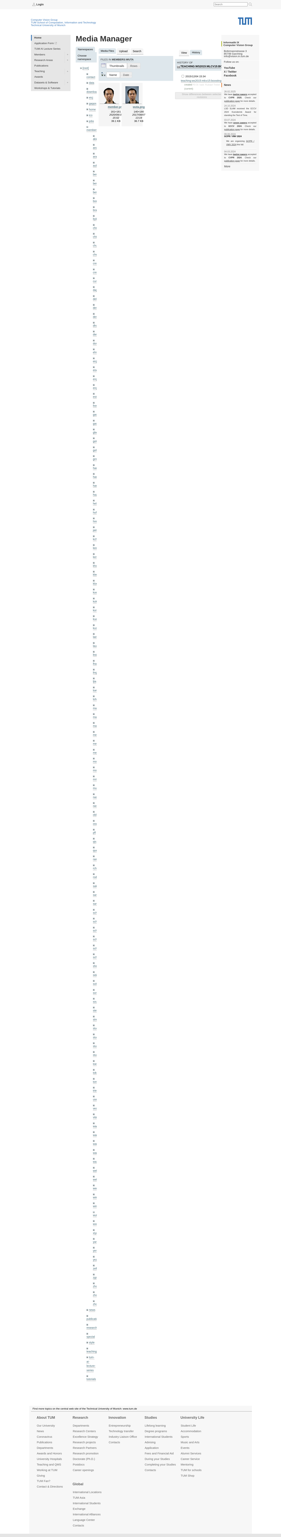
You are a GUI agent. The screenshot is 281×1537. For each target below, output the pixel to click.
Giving (41, 1475)
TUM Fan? (43, 1481)
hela (95, 495)
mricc (96, 765)
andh (96, 145)
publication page (231, 101)
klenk (96, 564)
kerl (95, 547)
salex (96, 870)
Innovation (117, 1418)
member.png (116, 106)
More (227, 166)
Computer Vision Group (44, 19)
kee (95, 538)
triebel (96, 1071)
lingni (96, 660)
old (94, 800)
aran (95, 154)
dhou (96, 320)
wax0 (96, 1140)
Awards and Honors (49, 1453)
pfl (94, 818)
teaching (91, 1327)
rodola (96, 861)
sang (95, 879)
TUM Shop (187, 1475)
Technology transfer (121, 1431)
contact (90, 76)
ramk (96, 844)
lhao (95, 652)
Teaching (39, 71)
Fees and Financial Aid (159, 1453)
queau (96, 835)
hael (95, 468)
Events (185, 1447)
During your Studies (157, 1458)
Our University (46, 1425)
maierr (96, 695)
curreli (96, 276)
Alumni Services (191, 1453)
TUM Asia (79, 1497)
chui (95, 241)
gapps (92, 102)
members (91, 128)
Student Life (188, 1425)
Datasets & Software (46, 82)
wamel (96, 1114)
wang (96, 1123)
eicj (91, 96)
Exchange (79, 1508)
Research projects (84, 1442)
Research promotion (86, 1453)
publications (93, 1295)
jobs (91, 119)
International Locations (87, 1492)
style (91, 1318)
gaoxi (96, 416)
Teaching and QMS (49, 1464)
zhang (96, 1263)
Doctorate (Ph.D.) (84, 1458)
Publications (41, 65)
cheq (95, 224)
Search (136, 50)
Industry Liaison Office (123, 1436)
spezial (90, 1312)
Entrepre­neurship (120, 1425)
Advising (150, 1442)
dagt (95, 285)
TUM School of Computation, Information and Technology (63, 22)
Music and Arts (190, 1442)
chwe (96, 250)
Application (152, 1447)
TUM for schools (191, 1469)
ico (90, 114)
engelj (96, 381)
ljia (94, 669)
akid (95, 137)
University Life (192, 1418)
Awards (38, 76)
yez (95, 1237)
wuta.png (139, 106)
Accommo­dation (191, 1431)
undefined (92, 1362)
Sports (185, 1436)
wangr (96, 1132)
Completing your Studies (160, 1464)
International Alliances (87, 1514)
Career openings (83, 1469)
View (184, 52)
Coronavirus (44, 1436)
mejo (95, 739)
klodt (95, 573)
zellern (97, 1245)
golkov (96, 442)
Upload (123, 50)
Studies (151, 1418)
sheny (96, 948)
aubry (96, 163)
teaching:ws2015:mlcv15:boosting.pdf (208, 65)
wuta (95, 1193)
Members (39, 54)
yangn (96, 1219)
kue (95, 608)
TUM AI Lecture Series (47, 48)
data (91, 82)
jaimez (96, 521)
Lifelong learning (155, 1425)
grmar (96, 451)
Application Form (44, 43)
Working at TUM (47, 1469)
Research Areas (43, 59)
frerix (96, 399)
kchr (95, 529)
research (91, 1303)
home (92, 108)
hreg (95, 512)
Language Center (84, 1519)
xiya (95, 1210)
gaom (96, 407)
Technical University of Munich (48, 25)
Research (80, 1418)
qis (94, 826)
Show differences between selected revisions (202, 95)
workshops (92, 1377)
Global (78, 1484)
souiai (96, 983)
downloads (92, 91)
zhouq (96, 1280)
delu (95, 294)
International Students (158, 1436)
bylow (96, 215)
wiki (91, 1368)
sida (95, 957)
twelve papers (240, 94)
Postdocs (79, 1464)
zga (95, 1254)
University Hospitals (49, 1458)
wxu (95, 1202)
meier (96, 721)
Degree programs (156, 1431)
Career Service (190, 1458)
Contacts (114, 1442)
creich (96, 259)
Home (37, 37)
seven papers (240, 123)
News (40, 1431)
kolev (96, 591)
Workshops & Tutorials (47, 87)
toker (96, 1053)
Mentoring (187, 1464)
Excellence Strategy (85, 1436)
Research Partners (85, 1447)
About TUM (46, 1418)
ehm (95, 346)
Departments (45, 1447)
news (92, 1286)
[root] (86, 68)
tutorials (91, 1353)
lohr (95, 687)
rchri (95, 852)
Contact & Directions (50, 1486)
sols (95, 966)
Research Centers (84, 1431)
